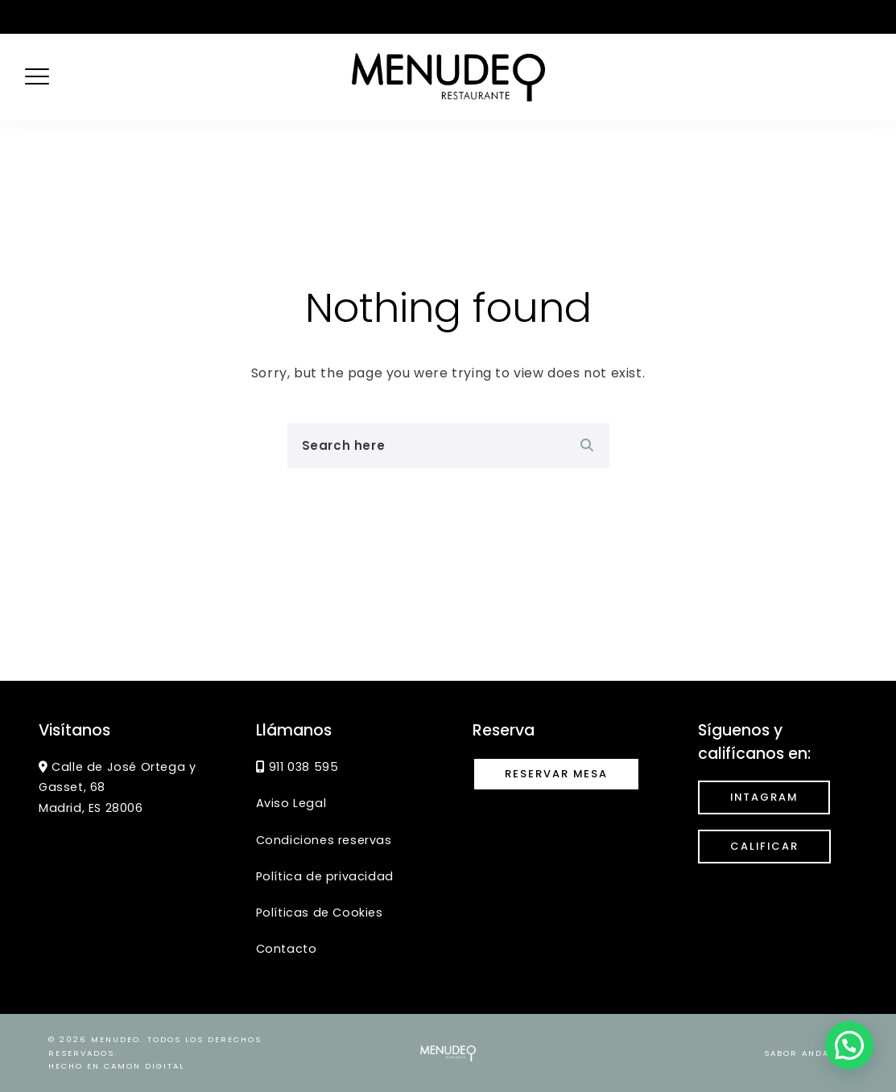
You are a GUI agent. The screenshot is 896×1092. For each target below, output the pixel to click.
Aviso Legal (291, 803)
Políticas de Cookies (319, 913)
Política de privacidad (325, 876)
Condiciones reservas (324, 840)
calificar (764, 846)
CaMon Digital (144, 1066)
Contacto (286, 949)
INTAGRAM (764, 797)
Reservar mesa (556, 773)
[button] (849, 1045)
